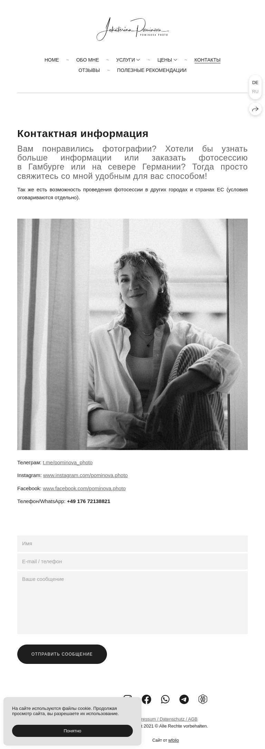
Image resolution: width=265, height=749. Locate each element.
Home (52, 60)
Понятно (72, 730)
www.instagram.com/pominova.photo (85, 475)
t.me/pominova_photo (67, 462)
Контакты (208, 60)
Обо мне (87, 60)
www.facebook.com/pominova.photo (84, 488)
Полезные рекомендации (151, 70)
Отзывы (89, 70)
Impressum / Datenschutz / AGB (166, 719)
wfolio (173, 740)
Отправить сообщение (62, 654)
